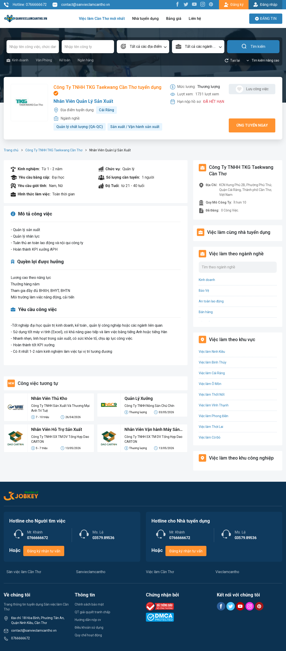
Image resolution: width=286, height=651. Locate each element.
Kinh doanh (17, 60)
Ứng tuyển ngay (252, 125)
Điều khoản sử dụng (89, 627)
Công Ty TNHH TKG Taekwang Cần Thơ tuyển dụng (108, 90)
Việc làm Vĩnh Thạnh (214, 405)
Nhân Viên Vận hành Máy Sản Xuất (152, 430)
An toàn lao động (211, 301)
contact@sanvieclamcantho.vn (81, 4)
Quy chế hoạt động (88, 635)
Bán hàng (206, 312)
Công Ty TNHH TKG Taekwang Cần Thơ (53, 150)
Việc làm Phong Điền (213, 416)
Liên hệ (195, 18)
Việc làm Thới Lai (211, 427)
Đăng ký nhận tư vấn (43, 551)
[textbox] (143, 46)
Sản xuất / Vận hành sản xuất (135, 127)
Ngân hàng (86, 60)
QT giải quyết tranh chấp (92, 612)
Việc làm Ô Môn (210, 384)
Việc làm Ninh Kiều (212, 351)
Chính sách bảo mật (89, 604)
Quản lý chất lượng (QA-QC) (79, 127)
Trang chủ (11, 150)
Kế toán (64, 60)
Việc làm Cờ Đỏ (209, 437)
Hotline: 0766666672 (25, 4)
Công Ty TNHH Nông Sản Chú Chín (149, 406)
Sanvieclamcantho (90, 572)
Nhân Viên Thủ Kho (49, 398)
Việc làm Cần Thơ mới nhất (102, 18)
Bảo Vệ (204, 290)
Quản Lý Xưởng (138, 398)
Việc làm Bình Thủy (212, 362)
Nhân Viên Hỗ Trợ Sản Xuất (56, 429)
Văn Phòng (44, 60)
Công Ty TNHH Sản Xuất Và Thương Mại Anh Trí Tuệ (60, 408)
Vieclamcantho (227, 572)
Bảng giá (173, 18)
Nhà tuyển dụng (145, 18)
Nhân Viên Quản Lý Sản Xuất (83, 101)
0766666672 (20, 638)
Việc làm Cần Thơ (160, 572)
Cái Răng (106, 110)
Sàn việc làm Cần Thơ (24, 572)
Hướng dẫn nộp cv (88, 620)
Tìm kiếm (253, 46)
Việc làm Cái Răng (212, 373)
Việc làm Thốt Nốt (212, 394)
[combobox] (143, 46)
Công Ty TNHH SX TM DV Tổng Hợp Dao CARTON (60, 439)
